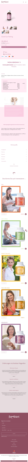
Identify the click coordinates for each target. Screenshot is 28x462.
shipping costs (7, 43)
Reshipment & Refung (14, 441)
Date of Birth (4, 430)
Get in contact (14, 439)
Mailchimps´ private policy (4, 436)
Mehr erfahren (4, 317)
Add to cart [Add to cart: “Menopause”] (26, 352)
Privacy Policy (14, 444)
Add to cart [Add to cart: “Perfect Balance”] (26, 283)
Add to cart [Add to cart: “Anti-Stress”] (26, 249)
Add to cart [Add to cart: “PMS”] (26, 214)
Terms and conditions (14, 446)
